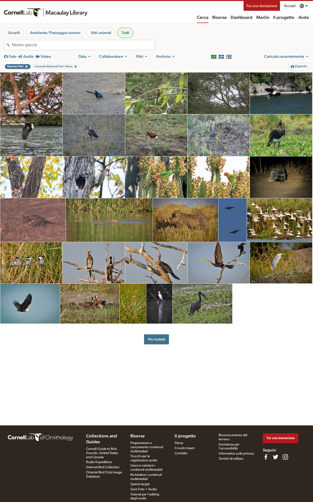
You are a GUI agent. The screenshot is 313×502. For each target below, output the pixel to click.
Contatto (181, 453)
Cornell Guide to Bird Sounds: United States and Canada (102, 453)
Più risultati (156, 339)
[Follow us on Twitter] (276, 457)
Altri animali (101, 33)
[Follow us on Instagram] (285, 457)
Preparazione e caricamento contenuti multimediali (146, 447)
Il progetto (283, 17)
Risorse (219, 17)
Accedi (290, 6)
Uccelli (14, 33)
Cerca (202, 17)
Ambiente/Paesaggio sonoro (55, 33)
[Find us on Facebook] (266, 457)
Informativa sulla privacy (236, 453)
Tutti (125, 33)
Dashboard (241, 17)
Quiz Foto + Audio (143, 489)
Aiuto (303, 17)
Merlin (262, 17)
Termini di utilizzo (231, 458)
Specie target (139, 484)
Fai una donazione (261, 6)
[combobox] (83, 45)
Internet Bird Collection (103, 467)
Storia (179, 443)
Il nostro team (184, 448)
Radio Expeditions (99, 462)
